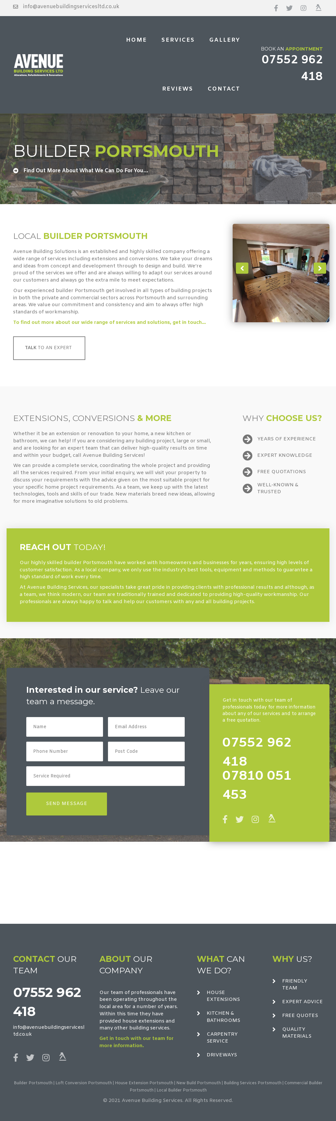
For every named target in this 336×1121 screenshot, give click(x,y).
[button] (242, 268)
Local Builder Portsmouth (182, 1090)
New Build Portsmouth (198, 1083)
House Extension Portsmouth (144, 1083)
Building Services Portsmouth (253, 1083)
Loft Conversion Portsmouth (83, 1083)
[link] (136, 40)
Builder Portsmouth (33, 1083)
